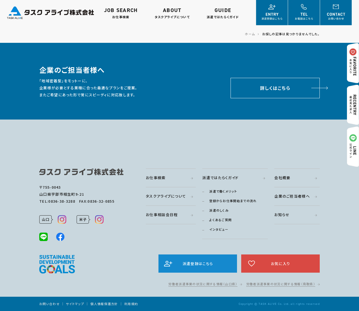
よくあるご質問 (220, 220)
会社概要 (282, 177)
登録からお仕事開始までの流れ (233, 200)
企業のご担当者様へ (292, 196)
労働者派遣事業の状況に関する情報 (202, 284)
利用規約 (131, 303)
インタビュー (218, 229)
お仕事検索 (156, 177)
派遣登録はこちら (198, 263)
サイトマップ (75, 303)
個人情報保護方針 (104, 303)
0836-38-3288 (61, 201)
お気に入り (280, 263)
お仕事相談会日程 (162, 214)
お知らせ (281, 214)
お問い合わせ (49, 303)
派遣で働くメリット (223, 191)
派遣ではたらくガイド (220, 177)
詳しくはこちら (275, 88)
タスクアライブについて (166, 196)
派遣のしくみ (219, 210)
